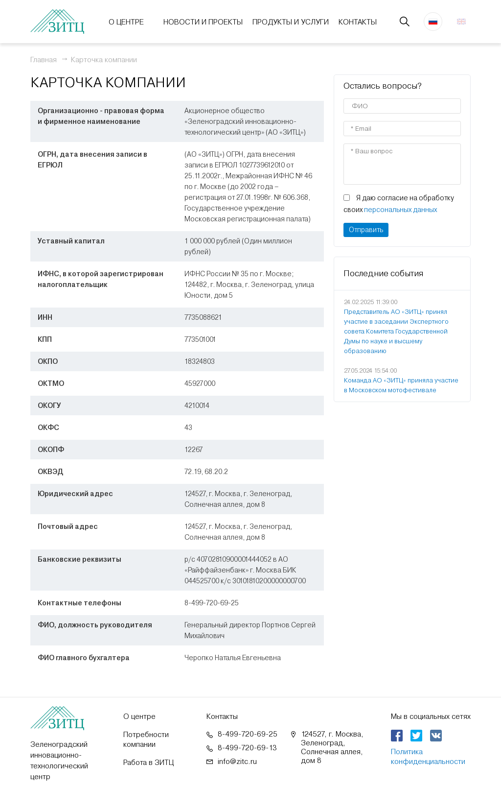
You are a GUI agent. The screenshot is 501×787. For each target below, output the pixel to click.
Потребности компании (146, 739)
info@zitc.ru (237, 761)
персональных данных (400, 210)
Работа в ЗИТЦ (148, 762)
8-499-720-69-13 (247, 747)
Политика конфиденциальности (428, 756)
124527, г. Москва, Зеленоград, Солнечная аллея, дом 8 (332, 747)
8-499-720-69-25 (247, 734)
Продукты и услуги (290, 22)
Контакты (358, 22)
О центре (126, 22)
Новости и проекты (203, 22)
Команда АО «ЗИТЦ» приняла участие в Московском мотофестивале (401, 385)
